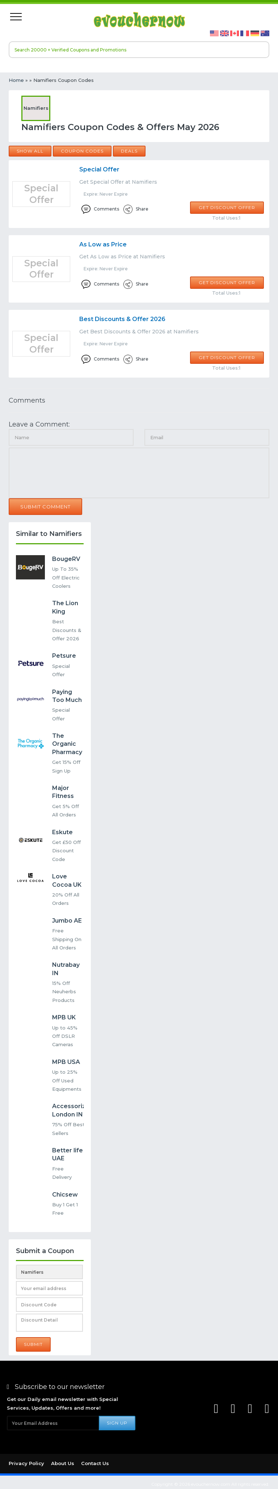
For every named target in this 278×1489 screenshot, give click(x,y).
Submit (33, 1344)
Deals (129, 151)
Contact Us (95, 1463)
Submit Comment (45, 506)
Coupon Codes (82, 151)
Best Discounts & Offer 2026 (122, 319)
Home (16, 80)
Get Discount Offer (227, 207)
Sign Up (117, 1423)
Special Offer (99, 169)
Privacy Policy (26, 1463)
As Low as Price (103, 244)
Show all (30, 151)
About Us (62, 1463)
